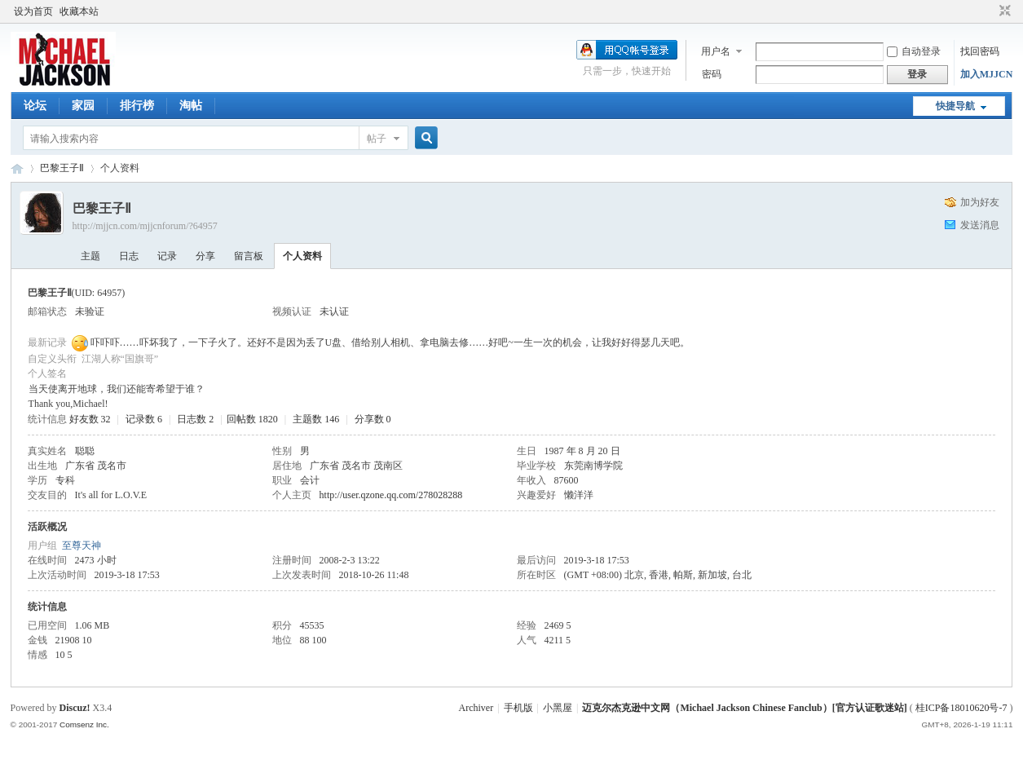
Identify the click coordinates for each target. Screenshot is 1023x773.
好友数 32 (90, 419)
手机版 (518, 707)
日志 (129, 256)
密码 (711, 74)
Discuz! (75, 707)
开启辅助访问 (990, 11)
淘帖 (190, 105)
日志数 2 (195, 419)
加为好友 (979, 202)
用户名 (715, 51)
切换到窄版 (1003, 11)
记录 (167, 256)
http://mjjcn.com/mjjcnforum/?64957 (145, 226)
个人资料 (302, 256)
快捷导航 (955, 106)
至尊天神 (81, 545)
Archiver (476, 707)
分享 (205, 256)
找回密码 (979, 51)
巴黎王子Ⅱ (62, 168)
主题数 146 (316, 419)
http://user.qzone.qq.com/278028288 (391, 495)
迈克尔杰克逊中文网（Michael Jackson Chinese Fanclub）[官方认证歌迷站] (744, 707)
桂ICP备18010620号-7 (961, 707)
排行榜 (137, 105)
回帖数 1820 (252, 419)
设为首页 (33, 11)
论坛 (35, 105)
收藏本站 (79, 11)
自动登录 (914, 51)
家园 (83, 105)
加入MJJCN (986, 74)
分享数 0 (373, 419)
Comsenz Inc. (84, 724)
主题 (90, 256)
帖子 (376, 138)
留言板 (248, 256)
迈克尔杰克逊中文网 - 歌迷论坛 (17, 168)
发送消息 (979, 225)
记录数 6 (144, 419)
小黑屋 (557, 707)
